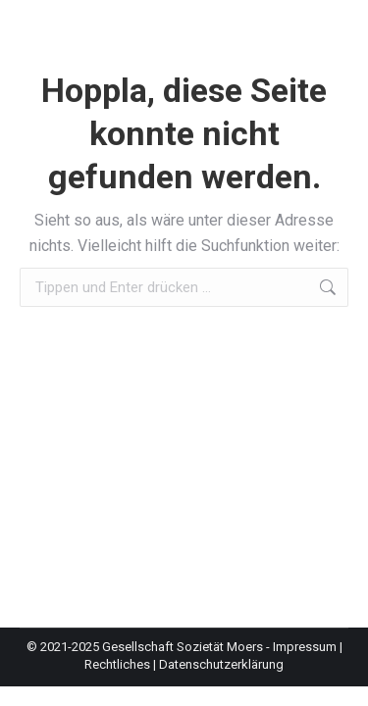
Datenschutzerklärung (221, 664)
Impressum (305, 646)
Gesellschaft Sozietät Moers (182, 646)
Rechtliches (117, 664)
